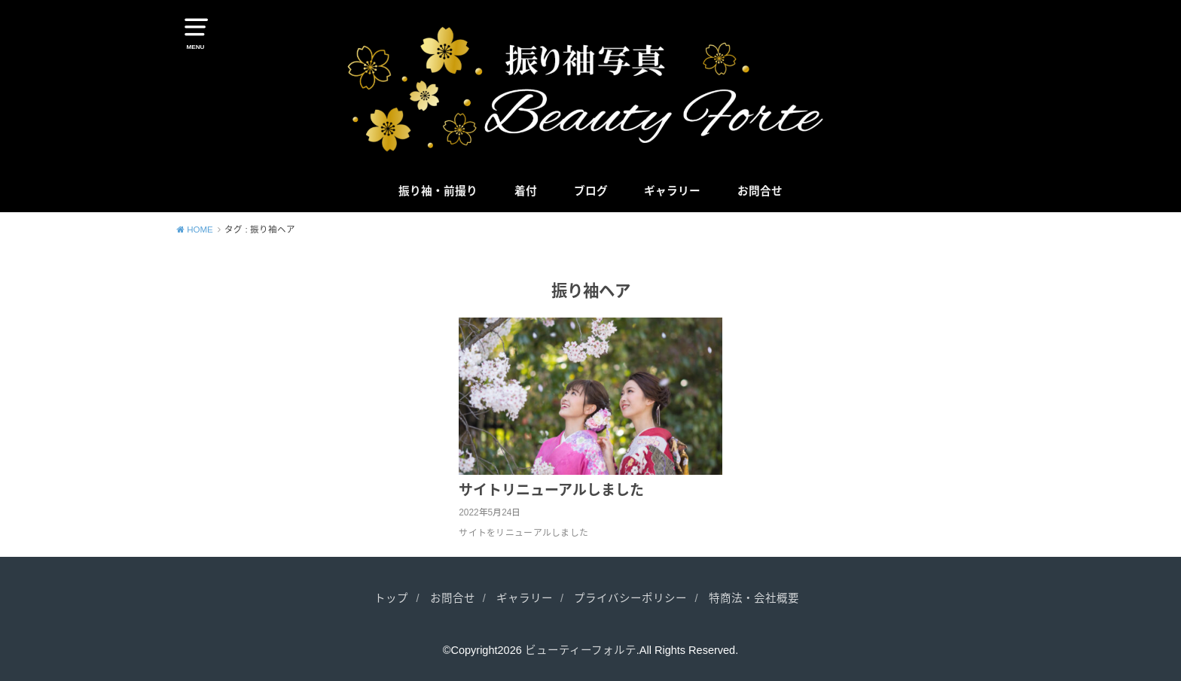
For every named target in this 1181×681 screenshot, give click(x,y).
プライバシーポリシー (630, 598)
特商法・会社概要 (754, 598)
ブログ (591, 191)
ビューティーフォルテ (580, 650)
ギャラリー (672, 191)
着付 (525, 191)
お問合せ (760, 191)
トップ (391, 598)
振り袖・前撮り (438, 191)
